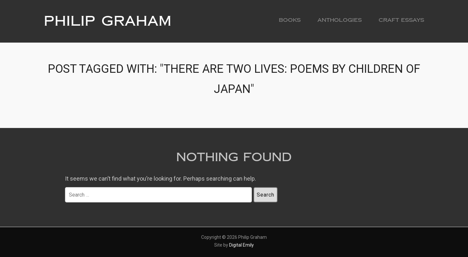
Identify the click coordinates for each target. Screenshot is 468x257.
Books (290, 20)
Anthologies (340, 20)
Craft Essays (401, 20)
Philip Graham (108, 21)
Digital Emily (241, 245)
